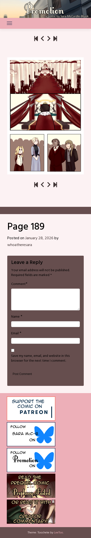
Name (15, 316)
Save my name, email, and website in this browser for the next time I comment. (40, 358)
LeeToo (58, 532)
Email (15, 333)
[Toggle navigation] (9, 23)
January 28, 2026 (39, 238)
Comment (18, 284)
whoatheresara (19, 245)
